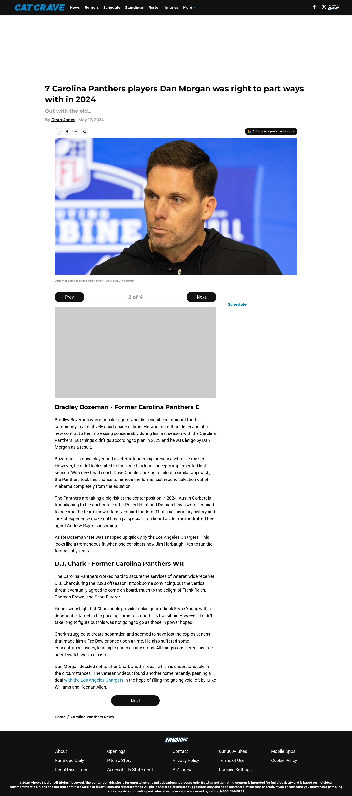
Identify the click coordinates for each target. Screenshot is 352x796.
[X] (324, 7)
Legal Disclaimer (71, 769)
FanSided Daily (69, 760)
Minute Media (41, 782)
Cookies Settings (235, 769)
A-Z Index (182, 769)
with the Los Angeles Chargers (93, 680)
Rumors (92, 7)
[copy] (84, 131)
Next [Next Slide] (201, 297)
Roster (154, 7)
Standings (134, 7)
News (75, 7)
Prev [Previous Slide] (69, 297)
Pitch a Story (119, 760)
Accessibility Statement (130, 769)
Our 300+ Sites (233, 751)
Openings (116, 751)
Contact (180, 751)
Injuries (171, 7)
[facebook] (314, 7)
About (61, 751)
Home (60, 717)
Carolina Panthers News (92, 717)
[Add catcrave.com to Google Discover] (271, 131)
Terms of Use (232, 760)
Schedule (111, 7)
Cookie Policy (284, 760)
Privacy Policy (186, 760)
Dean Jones (63, 119)
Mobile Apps (283, 751)
